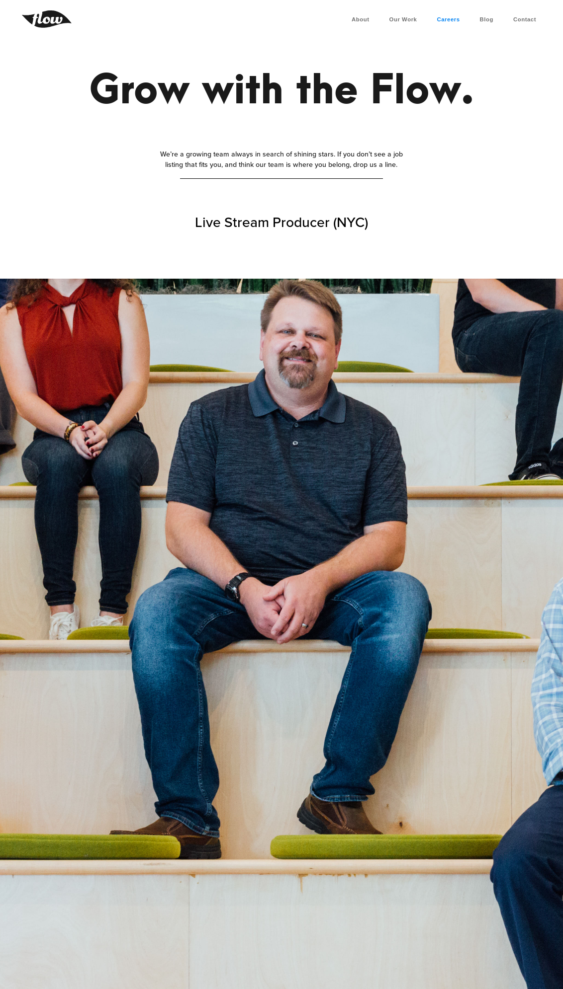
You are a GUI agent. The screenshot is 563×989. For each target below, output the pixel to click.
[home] (47, 19)
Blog (486, 19)
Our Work (403, 19)
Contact (524, 19)
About (361, 19)
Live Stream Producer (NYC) (281, 223)
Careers (448, 19)
